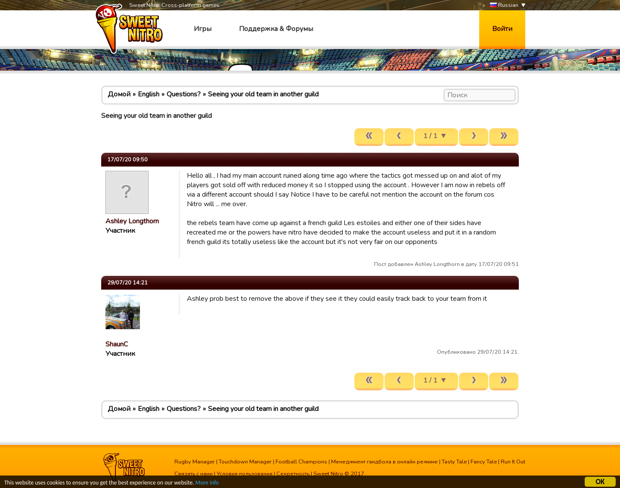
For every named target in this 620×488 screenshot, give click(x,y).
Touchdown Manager (245, 462)
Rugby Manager (194, 462)
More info (207, 483)
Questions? (184, 94)
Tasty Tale (454, 462)
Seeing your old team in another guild (263, 94)
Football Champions (301, 462)
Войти (502, 29)
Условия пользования (245, 474)
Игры (202, 29)
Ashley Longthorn (132, 221)
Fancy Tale (484, 462)
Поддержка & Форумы (276, 29)
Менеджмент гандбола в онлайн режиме (384, 462)
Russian (504, 5)
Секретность (293, 474)
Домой (119, 94)
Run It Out (513, 462)
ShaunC (116, 344)
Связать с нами (193, 474)
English (148, 94)
